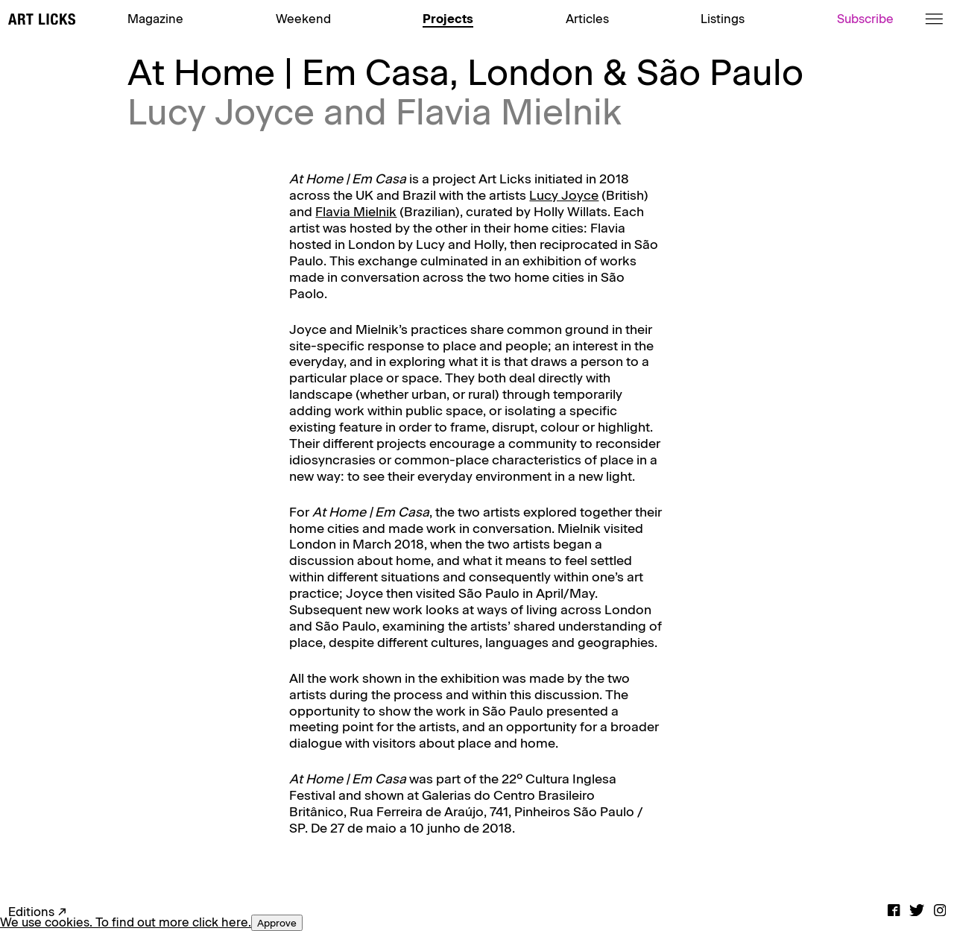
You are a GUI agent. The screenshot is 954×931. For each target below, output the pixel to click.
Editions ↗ (37, 911)
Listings (723, 18)
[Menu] (934, 19)
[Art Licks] (41, 20)
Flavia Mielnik (356, 211)
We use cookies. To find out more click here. (125, 922)
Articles (587, 18)
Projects (448, 18)
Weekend (303, 18)
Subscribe (865, 18)
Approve (277, 923)
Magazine (155, 18)
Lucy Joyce (563, 195)
